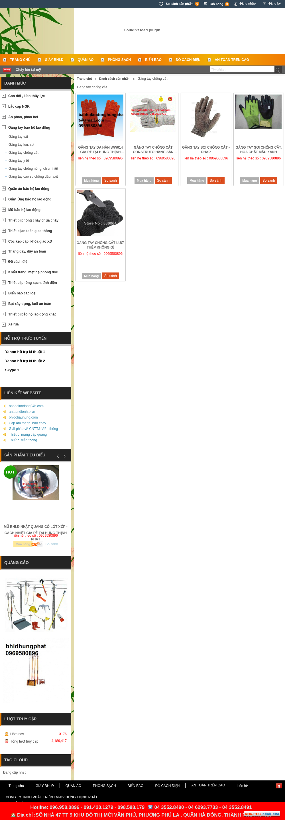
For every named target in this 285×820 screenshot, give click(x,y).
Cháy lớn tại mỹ (28, 70)
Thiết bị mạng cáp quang (28, 434)
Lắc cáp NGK (19, 106)
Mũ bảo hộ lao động (24, 210)
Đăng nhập (247, 3)
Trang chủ (20, 60)
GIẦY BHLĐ (54, 60)
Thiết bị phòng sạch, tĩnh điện (32, 283)
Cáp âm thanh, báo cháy (27, 423)
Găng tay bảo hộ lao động (29, 128)
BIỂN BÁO (153, 60)
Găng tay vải (18, 137)
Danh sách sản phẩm (115, 78)
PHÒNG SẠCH (119, 60)
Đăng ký (274, 3)
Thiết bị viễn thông (23, 440)
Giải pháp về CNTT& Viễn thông (33, 429)
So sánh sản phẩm (182, 4)
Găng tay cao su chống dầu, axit (33, 177)
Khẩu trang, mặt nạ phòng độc (33, 272)
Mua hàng (91, 180)
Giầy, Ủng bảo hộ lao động (29, 199)
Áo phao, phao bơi (23, 117)
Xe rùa (13, 324)
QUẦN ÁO (85, 60)
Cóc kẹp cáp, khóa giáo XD (30, 241)
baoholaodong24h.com (26, 406)
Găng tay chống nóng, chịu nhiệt (33, 169)
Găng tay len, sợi (21, 145)
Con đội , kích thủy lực (26, 96)
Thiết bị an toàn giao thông (30, 231)
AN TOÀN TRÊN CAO (232, 60)
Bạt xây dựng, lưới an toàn (29, 304)
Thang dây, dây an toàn (27, 251)
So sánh (110, 181)
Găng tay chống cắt (23, 153)
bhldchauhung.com (23, 417)
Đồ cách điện (19, 262)
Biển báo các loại (22, 293)
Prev (58, 456)
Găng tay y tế (19, 161)
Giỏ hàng (219, 4)
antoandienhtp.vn (22, 412)
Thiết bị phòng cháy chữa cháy (33, 220)
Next (64, 456)
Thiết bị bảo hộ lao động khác (32, 314)
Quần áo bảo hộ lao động (28, 189)
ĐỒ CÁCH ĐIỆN (188, 60)
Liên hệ (242, 786)
